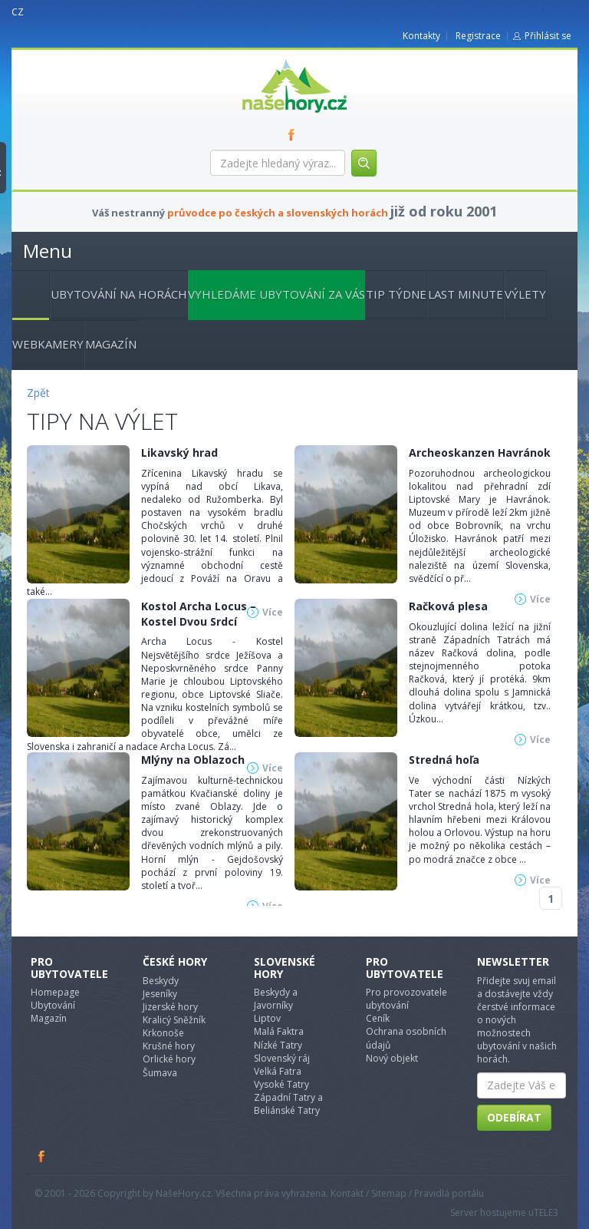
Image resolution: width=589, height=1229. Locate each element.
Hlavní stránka (24, 292)
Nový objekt (392, 1058)
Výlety (525, 294)
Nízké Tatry (278, 1045)
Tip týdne (396, 294)
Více (540, 739)
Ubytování (53, 1005)
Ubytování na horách (119, 294)
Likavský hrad (179, 452)
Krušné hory (169, 1045)
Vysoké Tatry (281, 1084)
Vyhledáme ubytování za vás (276, 294)
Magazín (111, 344)
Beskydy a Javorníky (276, 999)
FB (294, 134)
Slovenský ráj (282, 1058)
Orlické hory (169, 1058)
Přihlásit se (548, 35)
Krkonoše (163, 1032)
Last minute (465, 294)
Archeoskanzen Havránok (480, 452)
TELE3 (546, 1212)
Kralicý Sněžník (174, 1019)
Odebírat (514, 1117)
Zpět (38, 392)
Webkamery (48, 344)
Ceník (378, 1018)
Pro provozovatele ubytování (406, 999)
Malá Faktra (279, 1031)
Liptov (267, 1018)
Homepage (55, 992)
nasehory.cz (267, 59)
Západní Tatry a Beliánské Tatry (288, 1104)
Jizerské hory (170, 1006)
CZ (18, 11)
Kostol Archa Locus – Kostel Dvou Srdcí (198, 614)
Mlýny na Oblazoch (193, 759)
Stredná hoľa (444, 759)
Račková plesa (448, 606)
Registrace (478, 35)
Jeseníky (160, 993)
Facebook (42, 1156)
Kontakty (421, 35)
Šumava (160, 1072)
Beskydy (161, 980)
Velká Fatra (277, 1071)
